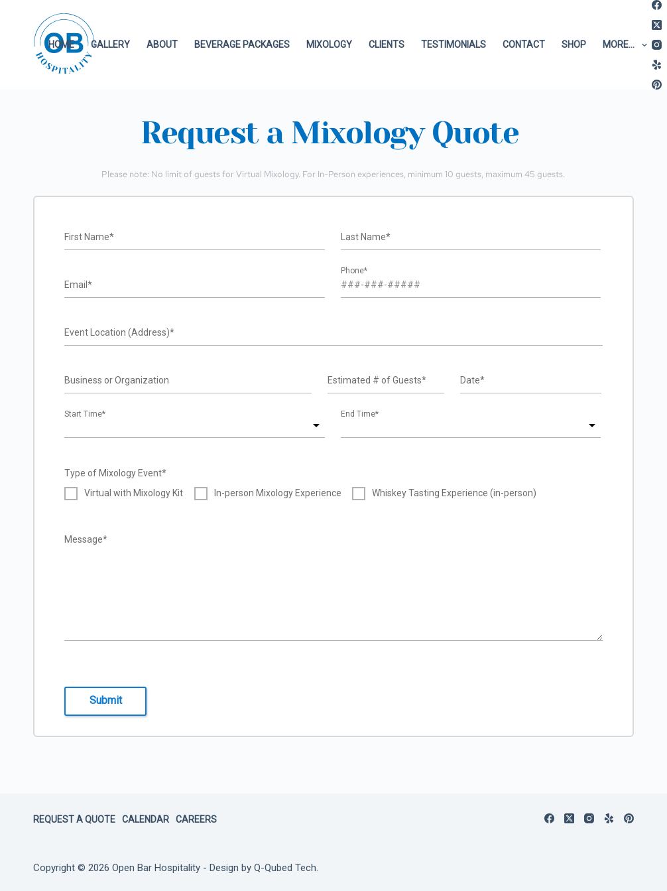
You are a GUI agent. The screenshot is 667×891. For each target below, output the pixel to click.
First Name (89, 237)
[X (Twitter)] (657, 25)
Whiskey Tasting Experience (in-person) (454, 493)
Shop (574, 44)
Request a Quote (74, 819)
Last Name (366, 237)
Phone (354, 272)
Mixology (329, 44)
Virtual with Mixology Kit (133, 493)
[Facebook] (657, 5)
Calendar (145, 819)
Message (85, 539)
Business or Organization (116, 380)
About (162, 44)
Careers (196, 819)
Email (78, 285)
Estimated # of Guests (377, 380)
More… (627, 45)
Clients (386, 44)
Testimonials (453, 44)
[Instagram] (657, 45)
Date (472, 380)
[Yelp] (657, 65)
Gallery (110, 44)
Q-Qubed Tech (285, 868)
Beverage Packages (242, 44)
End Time (360, 415)
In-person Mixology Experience (277, 493)
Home (61, 44)
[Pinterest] (657, 85)
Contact (524, 44)
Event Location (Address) (119, 332)
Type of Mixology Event (115, 473)
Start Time (84, 415)
